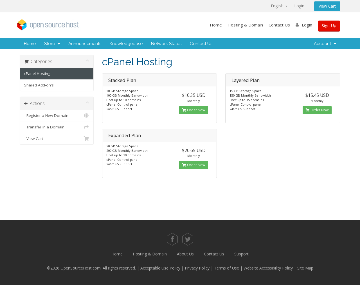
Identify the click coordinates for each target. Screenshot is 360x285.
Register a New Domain (56, 115)
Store (52, 43)
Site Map (305, 268)
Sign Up (329, 25)
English (279, 5)
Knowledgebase (126, 43)
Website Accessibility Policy (268, 268)
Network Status (166, 43)
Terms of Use (226, 268)
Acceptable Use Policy (160, 268)
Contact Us (279, 25)
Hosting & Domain (245, 25)
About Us (185, 254)
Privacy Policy (197, 268)
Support (241, 254)
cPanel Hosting (37, 73)
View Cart (327, 6)
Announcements (84, 43)
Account (325, 43)
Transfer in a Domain (56, 127)
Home (216, 25)
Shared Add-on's (39, 85)
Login (299, 5)
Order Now (193, 110)
